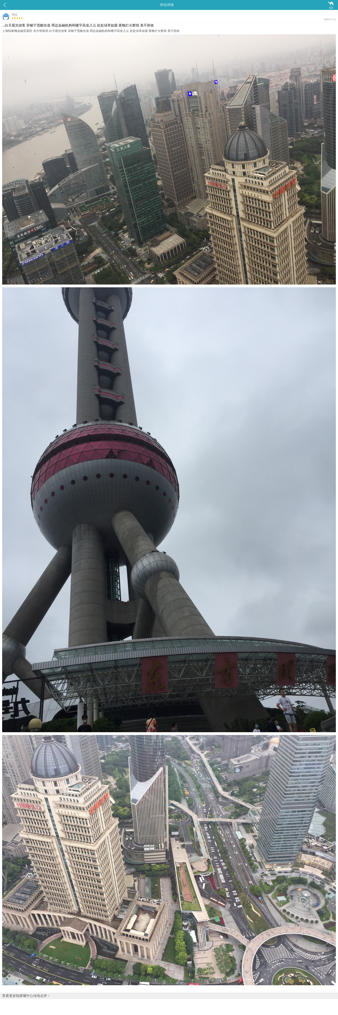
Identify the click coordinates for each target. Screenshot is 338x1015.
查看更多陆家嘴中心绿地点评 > (26, 996)
